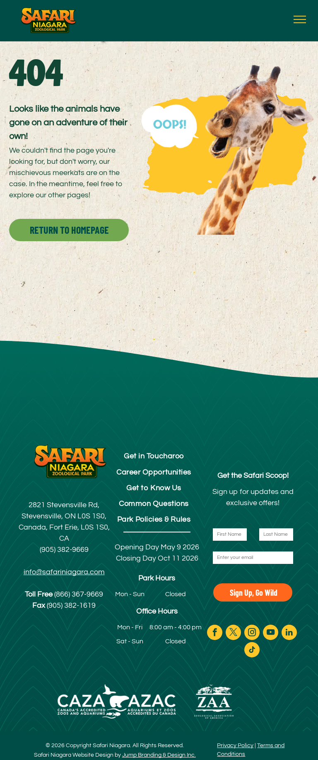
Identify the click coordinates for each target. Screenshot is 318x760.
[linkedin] (289, 633)
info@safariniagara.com (64, 572)
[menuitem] (153, 456)
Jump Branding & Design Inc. (159, 755)
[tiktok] (252, 650)
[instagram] (252, 633)
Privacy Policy (235, 745)
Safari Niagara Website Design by (77, 755)
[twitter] (233, 633)
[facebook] (214, 633)
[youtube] (270, 633)
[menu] (300, 19)
